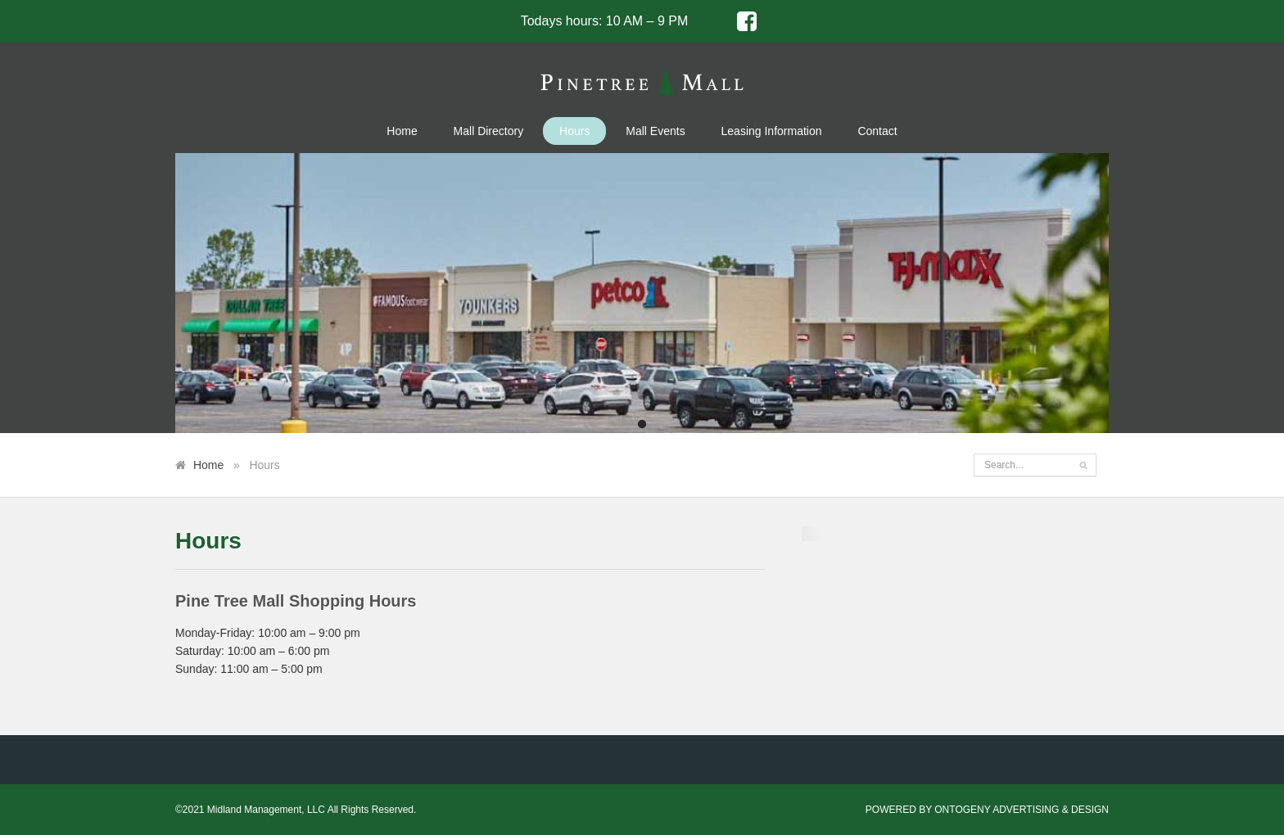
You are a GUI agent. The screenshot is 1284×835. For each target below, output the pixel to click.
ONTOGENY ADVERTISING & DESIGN (1021, 809)
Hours (574, 131)
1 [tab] (642, 425)
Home (402, 131)
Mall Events (655, 131)
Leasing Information (771, 131)
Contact (877, 131)
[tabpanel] (642, 293)
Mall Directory (489, 131)
